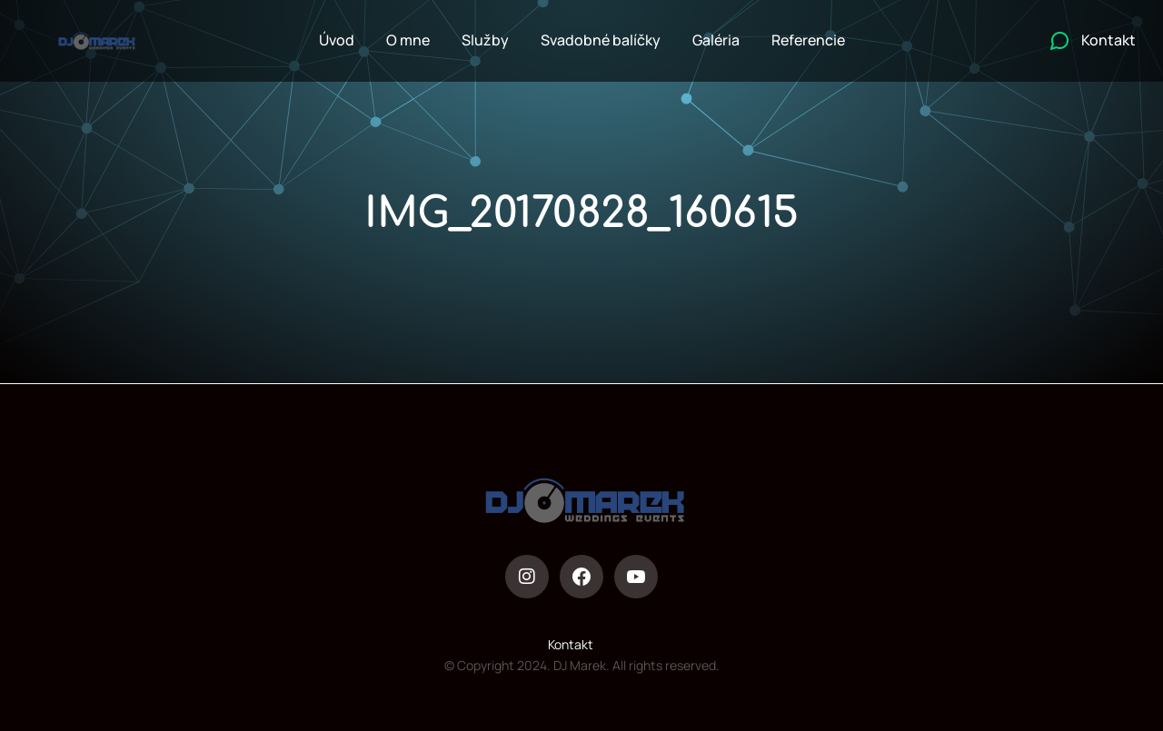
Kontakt (570, 644)
